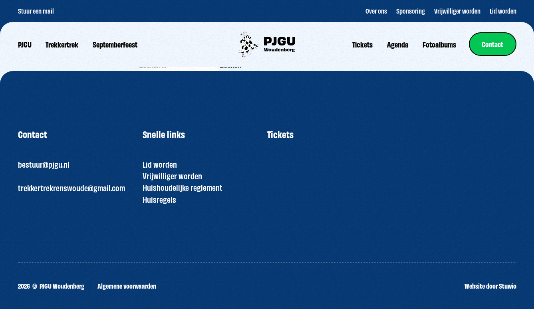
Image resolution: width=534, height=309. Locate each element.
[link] (492, 44)
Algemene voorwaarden (126, 285)
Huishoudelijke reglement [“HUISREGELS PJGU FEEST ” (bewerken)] (182, 187)
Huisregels (159, 199)
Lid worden (160, 164)
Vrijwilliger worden (172, 175)
